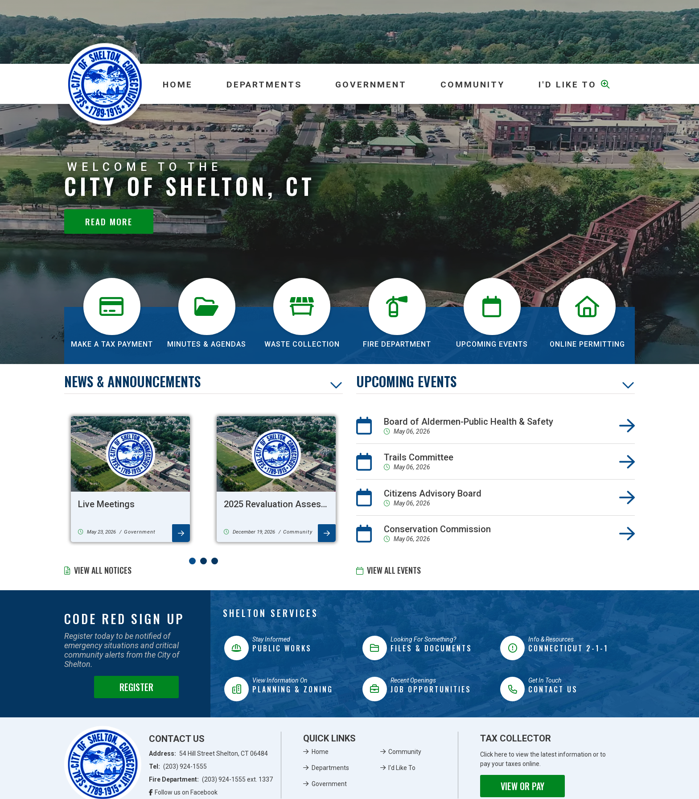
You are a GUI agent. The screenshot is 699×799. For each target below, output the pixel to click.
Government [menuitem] (371, 84)
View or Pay (522, 786)
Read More (108, 221)
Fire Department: (211, 779)
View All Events (394, 570)
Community (404, 751)
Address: (208, 753)
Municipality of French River (105, 84)
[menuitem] (177, 84)
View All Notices (103, 570)
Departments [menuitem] (264, 84)
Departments (330, 767)
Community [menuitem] (472, 84)
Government (329, 783)
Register (136, 687)
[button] (192, 561)
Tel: (178, 766)
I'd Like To (401, 767)
